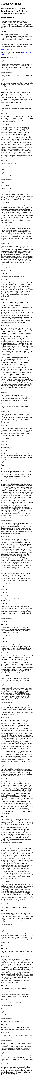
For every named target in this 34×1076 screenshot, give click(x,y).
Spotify (3, 54)
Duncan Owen (5, 36)
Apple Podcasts (26, 52)
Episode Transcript (6, 49)
